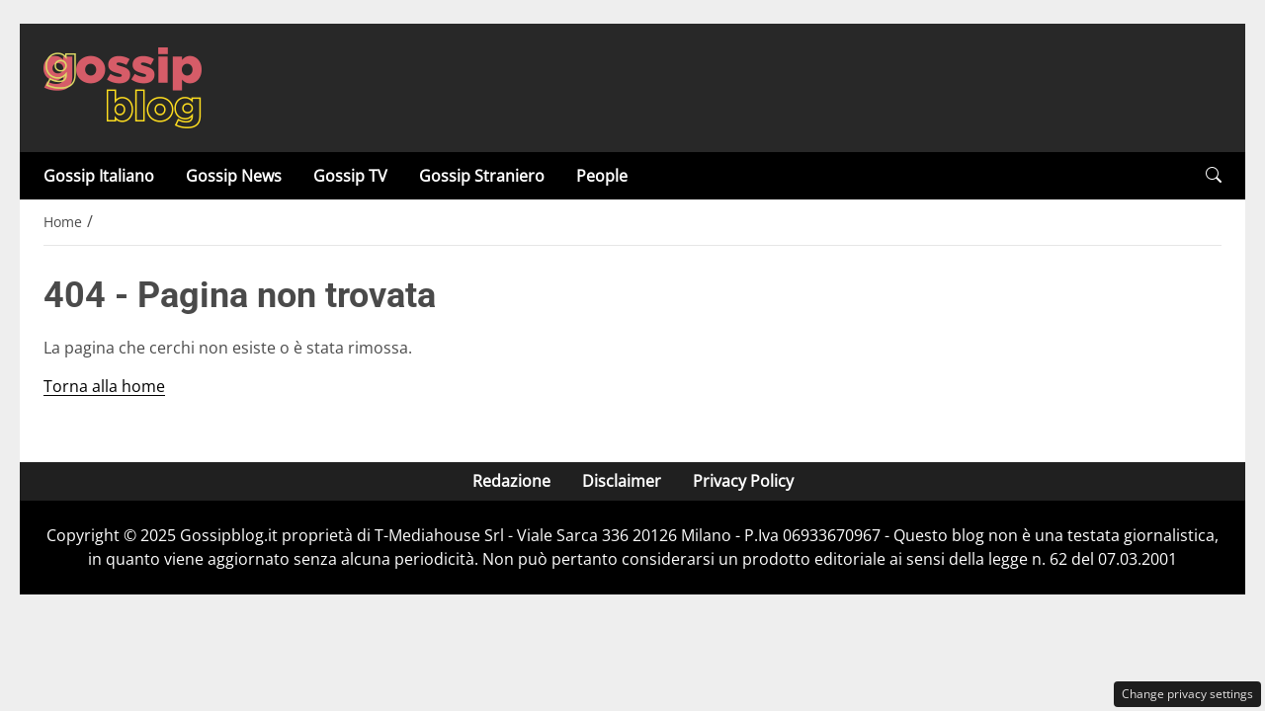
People (602, 176)
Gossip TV (350, 176)
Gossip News (234, 176)
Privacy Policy (743, 481)
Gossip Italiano (98, 176)
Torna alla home (104, 386)
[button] (1214, 175)
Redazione (511, 481)
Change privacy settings (1187, 693)
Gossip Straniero (482, 176)
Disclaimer (621, 481)
